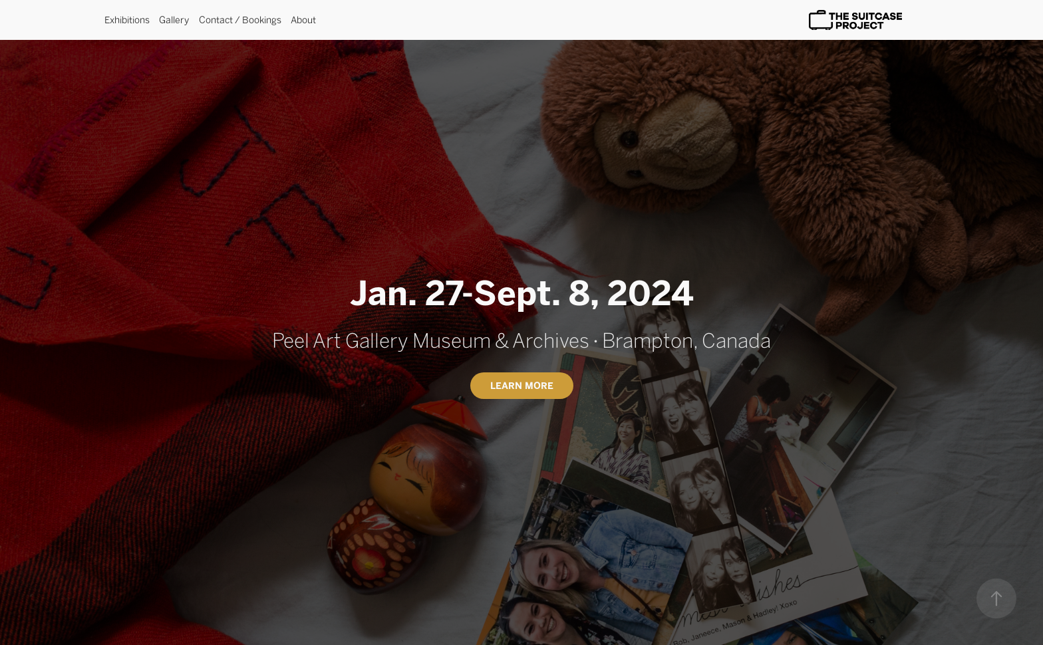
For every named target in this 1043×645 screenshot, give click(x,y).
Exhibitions (127, 20)
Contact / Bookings (240, 20)
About (303, 20)
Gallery (174, 20)
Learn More (521, 386)
